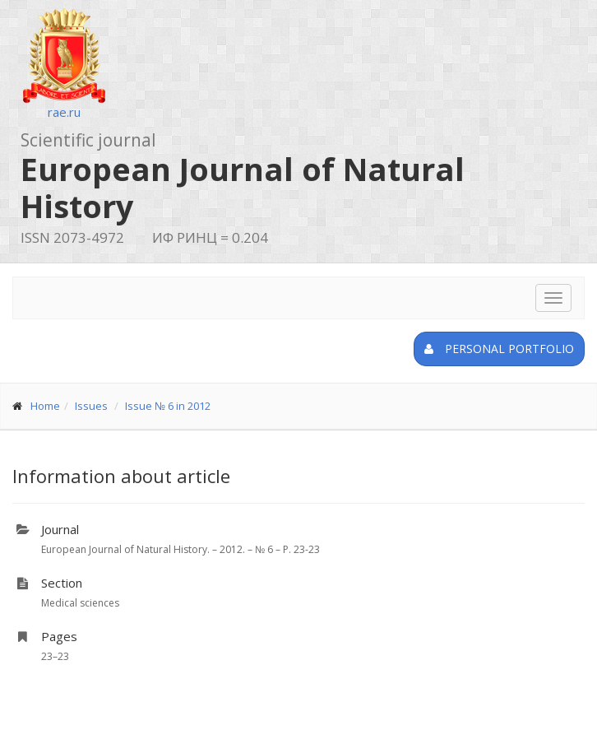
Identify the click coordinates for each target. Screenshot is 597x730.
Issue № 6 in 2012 (168, 405)
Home (45, 405)
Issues (91, 405)
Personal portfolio (499, 348)
